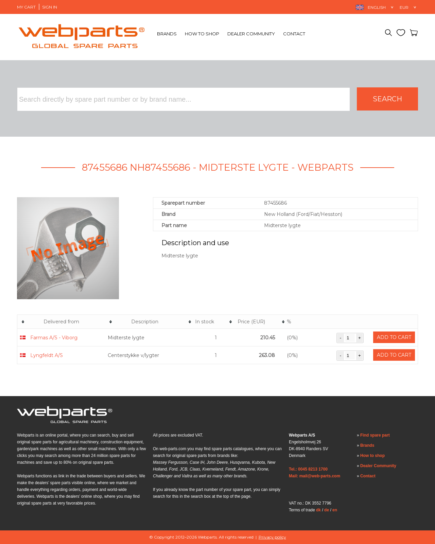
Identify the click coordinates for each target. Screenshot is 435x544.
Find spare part (375, 435)
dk (318, 510)
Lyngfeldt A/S (46, 355)
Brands (167, 33)
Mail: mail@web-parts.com (314, 476)
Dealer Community (251, 33)
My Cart (26, 7)
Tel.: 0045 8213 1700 (308, 469)
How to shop (202, 33)
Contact (294, 33)
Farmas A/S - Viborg (53, 338)
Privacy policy (272, 537)
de (326, 510)
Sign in (49, 7)
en (334, 510)
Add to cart (394, 337)
